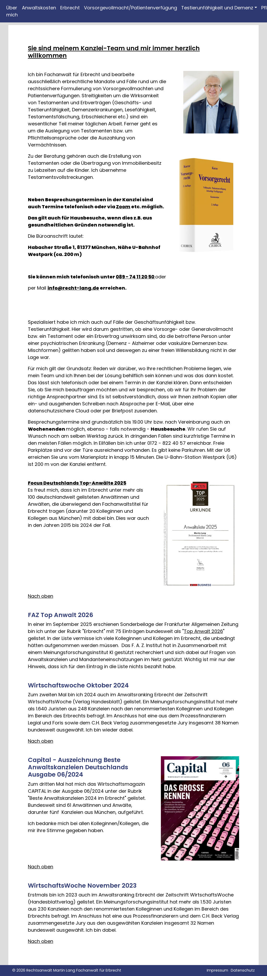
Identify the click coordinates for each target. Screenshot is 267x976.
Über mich (12, 11)
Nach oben (40, 596)
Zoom (123, 206)
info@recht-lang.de (73, 288)
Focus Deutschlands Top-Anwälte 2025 (77, 483)
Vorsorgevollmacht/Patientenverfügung (130, 7)
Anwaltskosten (39, 7)
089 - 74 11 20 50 (135, 276)
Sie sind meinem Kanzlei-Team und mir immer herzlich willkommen (114, 52)
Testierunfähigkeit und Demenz (217, 7)
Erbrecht (70, 7)
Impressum (217, 970)
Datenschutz (243, 970)
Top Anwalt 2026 (203, 631)
